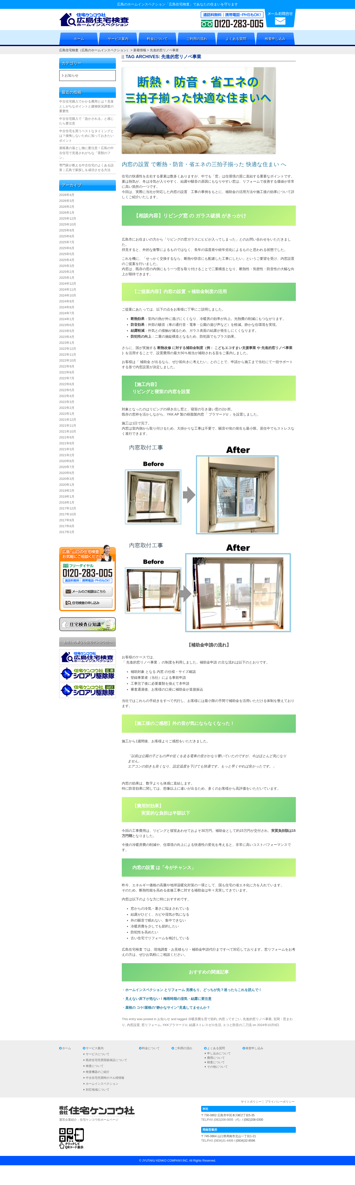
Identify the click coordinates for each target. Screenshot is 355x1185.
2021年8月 (66, 443)
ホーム (79, 39)
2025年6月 (66, 248)
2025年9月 (66, 230)
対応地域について (97, 1089)
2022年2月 (66, 408)
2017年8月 (66, 526)
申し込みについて (219, 1053)
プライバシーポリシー (280, 1101)
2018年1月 (66, 502)
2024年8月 (66, 307)
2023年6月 (66, 325)
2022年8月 (66, 372)
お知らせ (163, 1019)
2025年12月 (67, 218)
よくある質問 (236, 39)
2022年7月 (66, 378)
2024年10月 (67, 295)
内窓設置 (133, 1025)
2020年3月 (66, 479)
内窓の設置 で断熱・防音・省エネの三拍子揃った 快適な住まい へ (204, 164)
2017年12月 (67, 508)
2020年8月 (66, 461)
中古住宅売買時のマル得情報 (105, 1078)
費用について (216, 1058)
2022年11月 (67, 354)
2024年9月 (66, 301)
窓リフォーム (151, 1025)
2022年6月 (66, 384)
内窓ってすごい (230, 1019)
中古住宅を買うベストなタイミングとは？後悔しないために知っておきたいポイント (86, 135)
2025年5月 (66, 254)
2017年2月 (66, 532)
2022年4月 (66, 396)
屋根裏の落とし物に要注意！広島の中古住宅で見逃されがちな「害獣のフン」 (86, 152)
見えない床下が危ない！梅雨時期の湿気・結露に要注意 (168, 999)
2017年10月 (67, 514)
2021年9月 (66, 437)
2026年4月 (66, 195)
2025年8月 (66, 236)
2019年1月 (66, 496)
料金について (157, 39)
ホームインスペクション (102, 1083)
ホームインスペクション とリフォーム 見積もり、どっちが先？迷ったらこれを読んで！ (193, 990)
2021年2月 (66, 455)
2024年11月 (67, 289)
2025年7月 (66, 242)
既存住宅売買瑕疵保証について (106, 1060)
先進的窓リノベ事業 (257, 1019)
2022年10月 (67, 360)
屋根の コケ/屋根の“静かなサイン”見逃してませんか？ (167, 1008)
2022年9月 (66, 366)
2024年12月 (67, 283)
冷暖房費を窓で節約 (202, 1019)
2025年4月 (66, 260)
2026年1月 (66, 212)
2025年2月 (66, 272)
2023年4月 (66, 337)
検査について (95, 1066)
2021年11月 (67, 425)
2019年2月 (66, 490)
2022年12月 (67, 348)
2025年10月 (67, 224)
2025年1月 (66, 277)
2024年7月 (66, 313)
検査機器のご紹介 (97, 1072)
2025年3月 (66, 266)
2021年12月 (67, 419)
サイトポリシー (251, 1101)
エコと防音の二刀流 (237, 1025)
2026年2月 (66, 207)
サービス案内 (118, 39)
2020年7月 (66, 467)
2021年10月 (67, 431)
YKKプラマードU (174, 1025)
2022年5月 (66, 390)
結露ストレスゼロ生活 (205, 1025)
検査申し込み (275, 39)
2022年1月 (66, 414)
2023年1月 (66, 343)
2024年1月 (66, 319)
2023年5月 (66, 331)
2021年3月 (66, 449)
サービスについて (97, 1054)
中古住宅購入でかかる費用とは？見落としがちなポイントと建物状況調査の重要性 (86, 106)
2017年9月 (66, 520)
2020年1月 (66, 485)
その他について (217, 1066)
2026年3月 (66, 201)
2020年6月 (66, 473)
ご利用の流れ (196, 39)
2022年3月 (66, 402)
